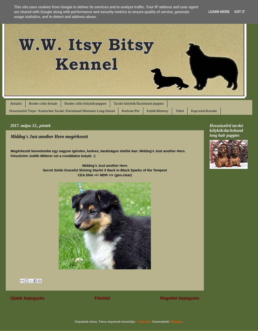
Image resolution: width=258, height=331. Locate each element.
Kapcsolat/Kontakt (204, 111)
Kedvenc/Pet (131, 111)
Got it (239, 12)
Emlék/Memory (158, 111)
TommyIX (144, 321)
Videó (180, 111)
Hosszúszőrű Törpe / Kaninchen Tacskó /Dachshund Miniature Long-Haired (62, 111)
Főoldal (102, 298)
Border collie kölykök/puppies (85, 103)
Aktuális (16, 103)
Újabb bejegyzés (27, 298)
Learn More (219, 12)
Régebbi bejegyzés (179, 298)
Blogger (176, 321)
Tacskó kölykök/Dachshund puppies (139, 103)
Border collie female (43, 103)
